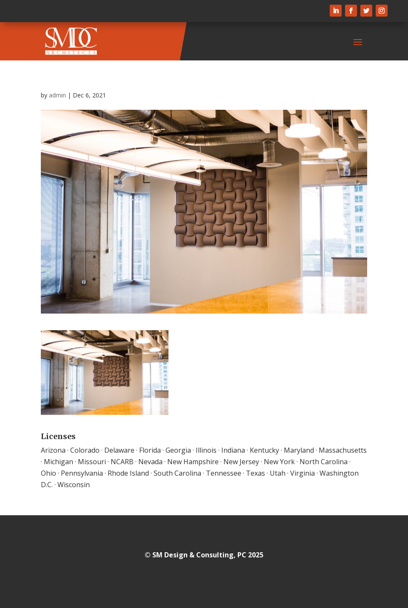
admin (57, 95)
